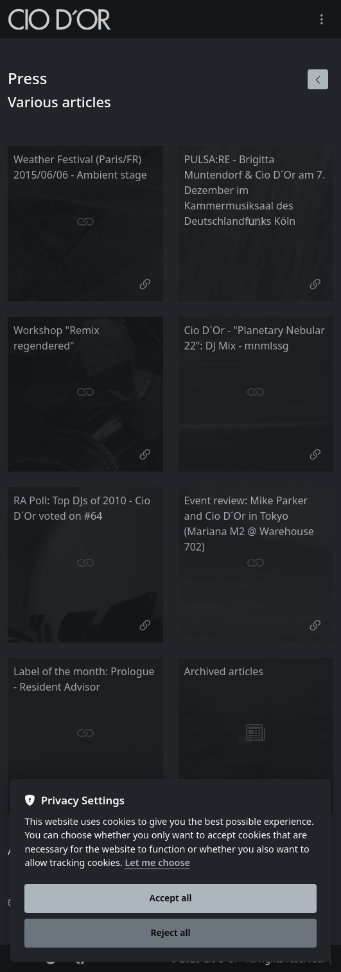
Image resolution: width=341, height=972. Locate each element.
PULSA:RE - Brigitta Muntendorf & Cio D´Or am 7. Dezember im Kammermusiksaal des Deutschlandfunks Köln (255, 190)
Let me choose (157, 863)
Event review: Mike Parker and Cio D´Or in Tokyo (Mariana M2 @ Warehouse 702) (249, 523)
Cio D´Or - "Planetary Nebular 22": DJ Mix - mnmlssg (254, 338)
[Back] (318, 79)
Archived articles (223, 671)
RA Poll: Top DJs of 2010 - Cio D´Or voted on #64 (81, 508)
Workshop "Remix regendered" (56, 338)
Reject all (171, 932)
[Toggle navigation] (321, 19)
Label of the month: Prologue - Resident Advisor (84, 679)
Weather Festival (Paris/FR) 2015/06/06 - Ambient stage (80, 167)
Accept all (171, 898)
